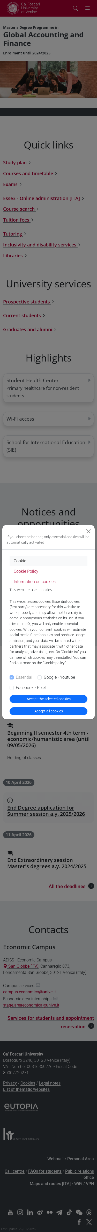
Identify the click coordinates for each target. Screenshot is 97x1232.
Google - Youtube (59, 677)
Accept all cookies (48, 711)
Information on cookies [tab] (35, 581)
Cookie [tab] (20, 560)
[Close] (88, 531)
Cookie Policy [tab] (26, 571)
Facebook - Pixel (31, 687)
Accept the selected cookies (49, 699)
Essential (24, 677)
